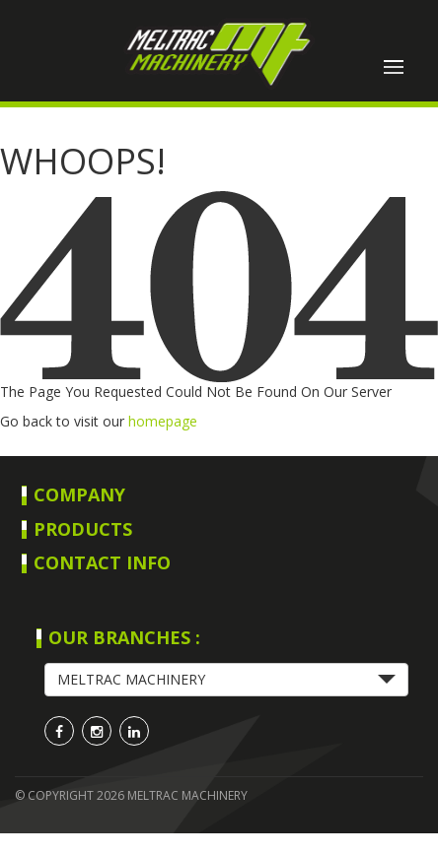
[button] (226, 679)
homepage (162, 421)
